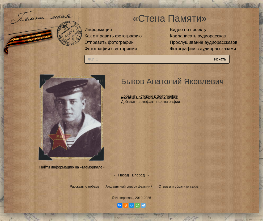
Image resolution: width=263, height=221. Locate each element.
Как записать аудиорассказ (198, 35)
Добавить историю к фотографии (150, 96)
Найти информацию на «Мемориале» (71, 167)
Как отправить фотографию (113, 35)
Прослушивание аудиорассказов (203, 42)
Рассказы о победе (84, 186)
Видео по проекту (188, 29)
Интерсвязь (124, 198)
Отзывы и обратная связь (178, 186)
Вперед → (141, 175)
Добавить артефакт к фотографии (150, 101)
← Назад (121, 175)
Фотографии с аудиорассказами (203, 48)
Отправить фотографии (109, 42)
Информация (98, 29)
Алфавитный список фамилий (128, 186)
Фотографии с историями (110, 48)
